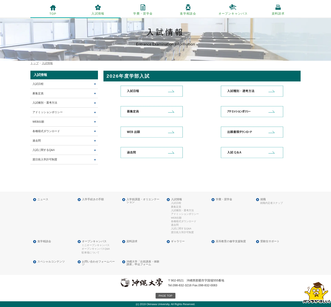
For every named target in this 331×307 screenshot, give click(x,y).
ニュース (42, 199)
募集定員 (38, 93)
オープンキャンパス (233, 13)
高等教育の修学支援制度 (231, 241)
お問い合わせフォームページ (98, 263)
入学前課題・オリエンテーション (142, 201)
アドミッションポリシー (48, 112)
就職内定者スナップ (271, 203)
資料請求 (278, 13)
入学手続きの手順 (93, 199)
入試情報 (97, 13)
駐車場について (90, 253)
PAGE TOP (165, 295)
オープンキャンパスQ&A (96, 249)
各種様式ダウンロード (46, 131)
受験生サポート (269, 241)
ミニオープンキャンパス (96, 245)
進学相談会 (188, 13)
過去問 (37, 140)
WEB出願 (38, 121)
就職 (263, 199)
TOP (52, 13)
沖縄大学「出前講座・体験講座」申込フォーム (142, 263)
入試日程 (38, 83)
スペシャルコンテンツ (51, 261)
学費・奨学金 (143, 13)
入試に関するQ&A (44, 149)
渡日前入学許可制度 (45, 159)
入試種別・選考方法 (45, 102)
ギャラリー (178, 241)
